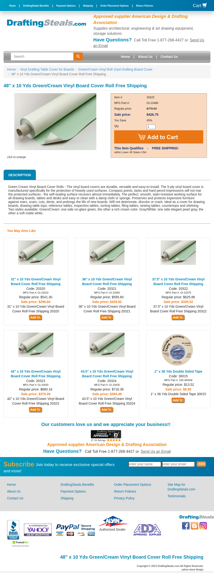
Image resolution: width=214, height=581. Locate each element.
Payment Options (66, 5)
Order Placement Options (114, 5)
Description (19, 175)
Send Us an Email (156, 452)
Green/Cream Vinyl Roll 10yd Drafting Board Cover (115, 69)
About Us (145, 57)
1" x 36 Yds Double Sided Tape (178, 371)
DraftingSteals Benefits (36, 5)
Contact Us (169, 57)
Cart (200, 5)
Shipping (88, 5)
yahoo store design (192, 569)
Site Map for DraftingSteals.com (181, 487)
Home (12, 5)
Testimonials (176, 496)
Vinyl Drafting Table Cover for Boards (47, 69)
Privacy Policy (124, 498)
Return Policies (144, 5)
